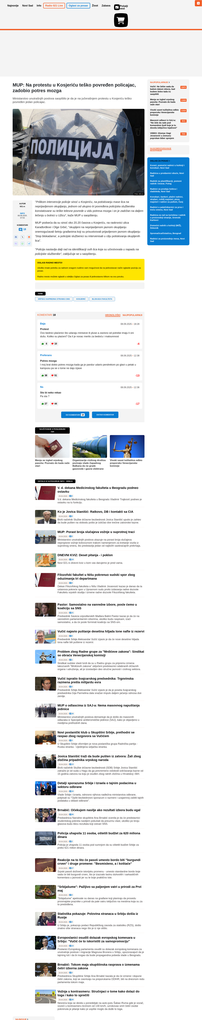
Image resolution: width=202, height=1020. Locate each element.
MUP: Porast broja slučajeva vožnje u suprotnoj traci (96, 515)
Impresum (54, 1009)
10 (71, 775)
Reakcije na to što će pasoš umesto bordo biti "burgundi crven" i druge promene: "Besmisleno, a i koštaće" (99, 845)
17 (71, 852)
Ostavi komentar (105, 398)
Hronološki (112, 299)
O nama (18, 1009)
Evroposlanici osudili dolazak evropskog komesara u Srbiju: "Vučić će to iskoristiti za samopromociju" (96, 923)
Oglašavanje (30, 1009)
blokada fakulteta (102, 283)
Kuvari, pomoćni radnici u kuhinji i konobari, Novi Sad (167, 294)
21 (71, 597)
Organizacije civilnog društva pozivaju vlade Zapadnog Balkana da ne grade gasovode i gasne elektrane (89, 448)
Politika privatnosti (89, 1009)
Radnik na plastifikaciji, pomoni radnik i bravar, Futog (166, 310)
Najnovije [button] (13, 9)
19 (71, 543)
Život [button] (95, 9)
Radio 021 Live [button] (54, 9)
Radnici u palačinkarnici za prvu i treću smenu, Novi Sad (166, 336)
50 (71, 798)
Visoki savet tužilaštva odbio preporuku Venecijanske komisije (126, 447)
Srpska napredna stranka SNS (54, 283)
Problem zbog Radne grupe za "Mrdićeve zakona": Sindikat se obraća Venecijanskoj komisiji (101, 637)
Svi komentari (75, 398)
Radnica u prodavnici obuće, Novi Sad (167, 302)
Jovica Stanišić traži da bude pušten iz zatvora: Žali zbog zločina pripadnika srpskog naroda (99, 741)
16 (71, 697)
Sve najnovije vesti (175, 134)
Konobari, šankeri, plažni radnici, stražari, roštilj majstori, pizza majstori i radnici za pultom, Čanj (166, 327)
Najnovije (156, 66)
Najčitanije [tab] (156, 212)
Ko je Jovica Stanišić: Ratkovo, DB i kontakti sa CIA (95, 495)
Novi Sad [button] (27, 9)
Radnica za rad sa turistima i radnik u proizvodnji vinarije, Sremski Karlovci (167, 345)
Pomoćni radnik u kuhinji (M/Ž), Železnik (165, 354)
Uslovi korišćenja (69, 1009)
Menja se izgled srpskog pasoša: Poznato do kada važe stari (52, 447)
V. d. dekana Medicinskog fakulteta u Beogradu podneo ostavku (167, 72)
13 (71, 748)
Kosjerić (81, 283)
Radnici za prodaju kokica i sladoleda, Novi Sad (163, 318)
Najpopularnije (160, 144)
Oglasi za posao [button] (78, 9)
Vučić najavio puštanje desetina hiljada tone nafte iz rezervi (101, 615)
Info (22, 197)
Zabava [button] (106, 9)
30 (71, 983)
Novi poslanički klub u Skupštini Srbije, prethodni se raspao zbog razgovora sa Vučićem (96, 717)
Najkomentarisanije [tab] (160, 210)
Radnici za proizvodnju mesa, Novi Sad (167, 367)
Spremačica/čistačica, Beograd (165, 361)
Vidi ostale (180, 280)
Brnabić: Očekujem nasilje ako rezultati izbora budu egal (99, 794)
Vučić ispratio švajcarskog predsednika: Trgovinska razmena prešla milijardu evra (96, 664)
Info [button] (39, 9)
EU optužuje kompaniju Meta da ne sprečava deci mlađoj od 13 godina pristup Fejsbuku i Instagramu (169, 95)
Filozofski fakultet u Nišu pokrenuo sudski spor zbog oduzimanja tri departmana (96, 560)
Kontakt (43, 1009)
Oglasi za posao (160, 289)
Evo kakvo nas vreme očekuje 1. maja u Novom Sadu (169, 120)
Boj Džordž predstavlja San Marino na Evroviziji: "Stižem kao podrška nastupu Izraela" (169, 83)
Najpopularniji (132, 299)
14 (71, 930)
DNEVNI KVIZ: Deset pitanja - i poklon (85, 539)
